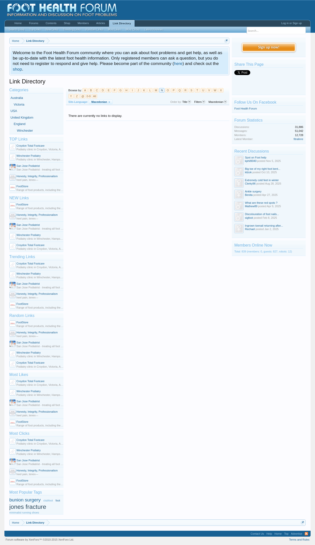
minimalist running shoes (24, 512)
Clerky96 (250, 183)
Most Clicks (19, 433)
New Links (52, 29)
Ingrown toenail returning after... (264, 225)
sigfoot (249, 217)
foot (58, 500)
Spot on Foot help (255, 157)
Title (186, 102)
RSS (306, 533)
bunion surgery (25, 499)
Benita (248, 194)
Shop (67, 23)
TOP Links (18, 139)
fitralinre (298, 139)
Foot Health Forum (245, 108)
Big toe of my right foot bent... (262, 168)
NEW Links (19, 198)
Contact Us (257, 533)
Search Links (17, 29)
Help (269, 533)
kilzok (248, 172)
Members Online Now (253, 245)
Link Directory (122, 23)
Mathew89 (251, 206)
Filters (199, 102)
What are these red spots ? (261, 202)
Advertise (296, 533)
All (94, 96)
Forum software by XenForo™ (40, 539)
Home (18, 23)
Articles (100, 23)
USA (14, 111)
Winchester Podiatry (28, 155)
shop (17, 69)
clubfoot (48, 500)
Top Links (35, 29)
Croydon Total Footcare (30, 145)
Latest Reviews (154, 29)
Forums (33, 23)
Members (83, 23)
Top (286, 533)
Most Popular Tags (25, 492)
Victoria (19, 104)
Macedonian (100, 101)
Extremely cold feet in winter (262, 180)
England (20, 124)
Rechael (250, 229)
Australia (17, 98)
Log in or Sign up (291, 23)
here (178, 63)
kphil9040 (250, 160)
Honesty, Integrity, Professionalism (37, 176)
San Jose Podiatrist (28, 165)
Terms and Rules (299, 539)
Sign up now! (268, 47)
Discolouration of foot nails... (262, 214)
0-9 (89, 96)
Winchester (25, 130)
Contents (51, 23)
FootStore (22, 186)
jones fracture (27, 506)
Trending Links (22, 257)
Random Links (21, 315)
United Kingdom (22, 117)
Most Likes (18, 375)
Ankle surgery (253, 191)
